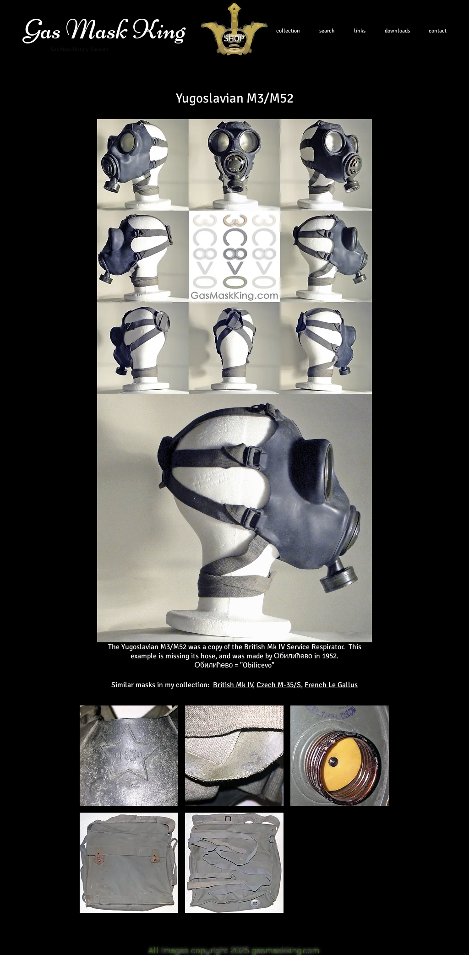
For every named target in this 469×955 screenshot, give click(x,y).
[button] (129, 755)
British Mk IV (233, 684)
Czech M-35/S (278, 684)
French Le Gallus (331, 684)
